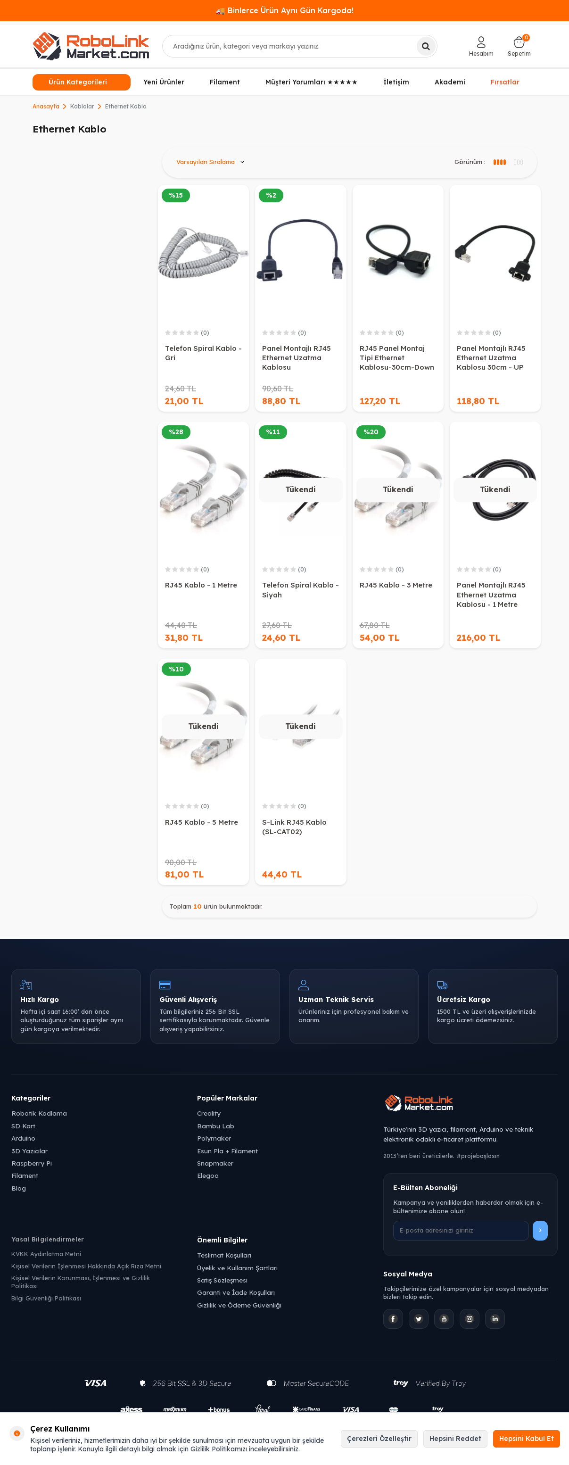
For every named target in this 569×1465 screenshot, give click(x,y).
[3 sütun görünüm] (499, 162)
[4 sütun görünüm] (518, 162)
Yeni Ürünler (163, 82)
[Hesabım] (481, 46)
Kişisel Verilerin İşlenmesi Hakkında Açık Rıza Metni (86, 1266)
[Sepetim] (519, 46)
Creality (209, 1113)
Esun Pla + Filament (227, 1151)
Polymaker (214, 1138)
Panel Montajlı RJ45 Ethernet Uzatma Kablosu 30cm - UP (491, 358)
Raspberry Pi (31, 1163)
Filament (225, 82)
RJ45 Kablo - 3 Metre (396, 584)
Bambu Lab (215, 1126)
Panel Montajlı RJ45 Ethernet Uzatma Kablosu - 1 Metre (491, 594)
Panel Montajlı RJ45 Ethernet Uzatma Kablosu (296, 358)
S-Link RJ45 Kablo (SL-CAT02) (294, 827)
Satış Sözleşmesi (222, 1280)
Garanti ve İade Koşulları (236, 1292)
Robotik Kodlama (39, 1113)
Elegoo (208, 1175)
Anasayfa (46, 106)
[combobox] (299, 46)
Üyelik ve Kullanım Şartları (237, 1268)
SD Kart (23, 1126)
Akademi (450, 82)
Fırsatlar (505, 82)
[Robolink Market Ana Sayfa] (470, 1104)
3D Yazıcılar (29, 1151)
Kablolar (82, 106)
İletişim (396, 82)
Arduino (23, 1138)
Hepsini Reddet (455, 1438)
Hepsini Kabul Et (526, 1438)
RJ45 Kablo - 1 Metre (201, 584)
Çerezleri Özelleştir (379, 1438)
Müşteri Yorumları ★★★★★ (311, 82)
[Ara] (426, 46)
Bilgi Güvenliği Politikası (46, 1298)
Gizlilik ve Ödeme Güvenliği (239, 1305)
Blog (18, 1188)
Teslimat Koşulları (224, 1255)
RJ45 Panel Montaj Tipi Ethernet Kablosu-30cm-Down (397, 358)
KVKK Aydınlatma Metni (46, 1254)
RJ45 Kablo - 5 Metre (201, 822)
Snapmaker (215, 1163)
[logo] (91, 46)
